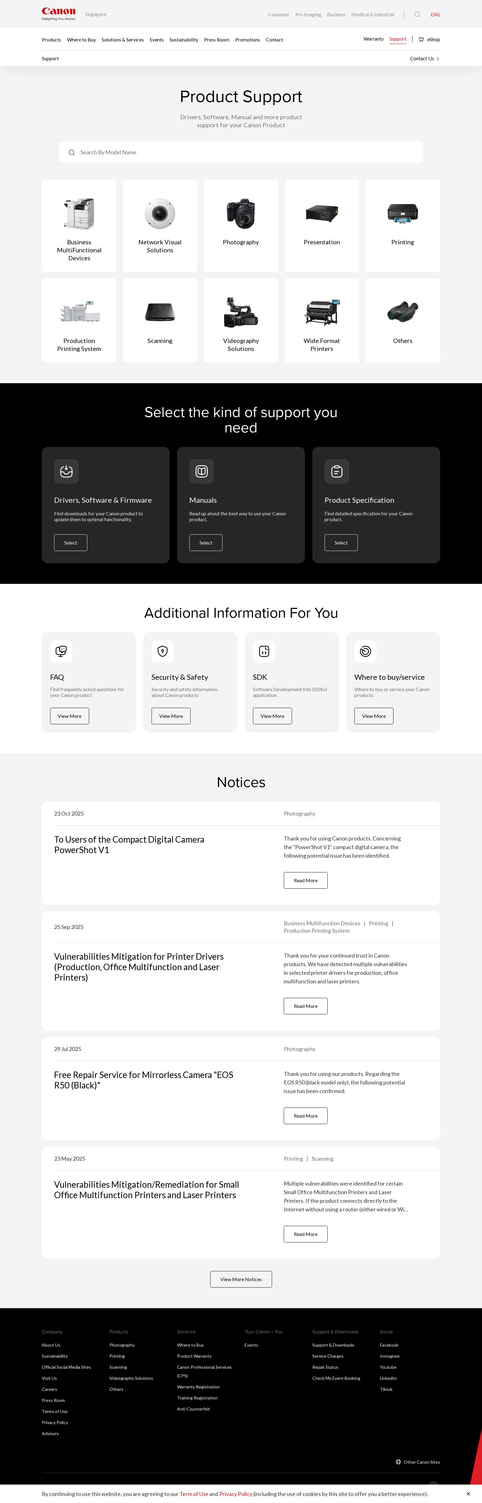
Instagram (390, 1356)
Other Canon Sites (422, 1462)
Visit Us (49, 1378)
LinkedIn (388, 1378)
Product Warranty (194, 1356)
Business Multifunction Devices (322, 923)
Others (116, 1389)
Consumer (279, 14)
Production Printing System (317, 930)
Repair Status (325, 1367)
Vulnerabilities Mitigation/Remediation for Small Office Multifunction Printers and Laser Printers (146, 1189)
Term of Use (194, 1493)
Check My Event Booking (336, 1378)
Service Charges (328, 1356)
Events (157, 39)
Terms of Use (55, 1411)
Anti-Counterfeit (193, 1408)
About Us (51, 1345)
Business (336, 14)
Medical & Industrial (372, 14)
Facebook (389, 1345)
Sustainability (184, 39)
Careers (49, 1389)
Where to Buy (81, 39)
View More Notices (241, 1279)
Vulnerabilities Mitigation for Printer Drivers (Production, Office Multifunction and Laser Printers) (139, 966)
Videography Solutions (131, 1378)
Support (397, 38)
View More (69, 716)
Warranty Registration (198, 1386)
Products (51, 39)
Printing (379, 923)
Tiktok (386, 1389)
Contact (274, 39)
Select (70, 542)
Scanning (323, 1158)
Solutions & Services (123, 39)
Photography (299, 813)
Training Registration (197, 1397)
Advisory (50, 1433)
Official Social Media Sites (66, 1367)
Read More (306, 880)
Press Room (216, 39)
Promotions (247, 39)
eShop (429, 39)
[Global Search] (417, 14)
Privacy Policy (55, 1422)
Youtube (388, 1367)
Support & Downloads (333, 1345)
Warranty (374, 38)
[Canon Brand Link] (58, 14)
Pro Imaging (308, 14)
